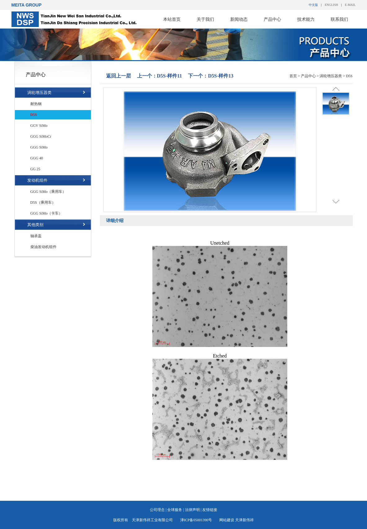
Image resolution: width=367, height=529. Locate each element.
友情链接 (209, 510)
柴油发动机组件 (43, 247)
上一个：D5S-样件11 (159, 75)
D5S (33, 115)
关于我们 (205, 19)
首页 (293, 76)
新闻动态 (239, 19)
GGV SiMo (38, 125)
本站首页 (172, 19)
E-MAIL (350, 5)
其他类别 (35, 224)
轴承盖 (36, 236)
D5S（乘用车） (43, 202)
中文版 (313, 5)
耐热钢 (36, 104)
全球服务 (174, 510)
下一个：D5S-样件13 (210, 75)
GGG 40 (36, 158)
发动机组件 (37, 180)
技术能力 (306, 19)
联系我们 (339, 19)
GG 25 (35, 169)
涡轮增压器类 (39, 92)
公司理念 (157, 510)
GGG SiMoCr (40, 136)
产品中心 (272, 19)
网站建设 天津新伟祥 (236, 520)
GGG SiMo (39, 147)
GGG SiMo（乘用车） (48, 191)
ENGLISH (331, 5)
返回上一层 (118, 75)
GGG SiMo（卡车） (46, 213)
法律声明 (192, 510)
